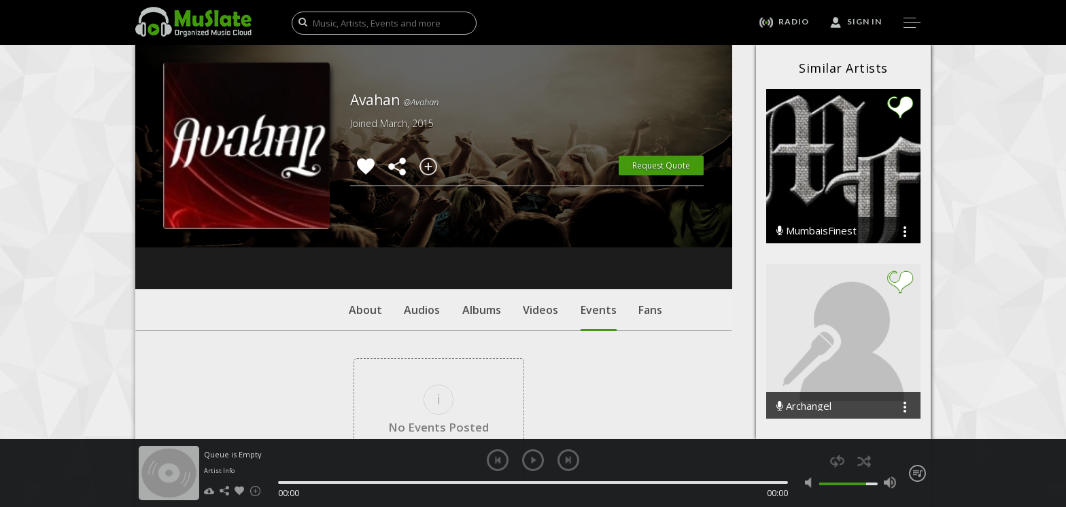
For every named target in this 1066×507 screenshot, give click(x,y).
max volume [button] (889, 482)
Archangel (803, 406)
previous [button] (498, 460)
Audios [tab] (422, 227)
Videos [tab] (540, 227)
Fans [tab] (650, 227)
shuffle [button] (863, 461)
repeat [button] (837, 461)
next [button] (568, 460)
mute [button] (811, 482)
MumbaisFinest (816, 231)
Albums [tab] (481, 227)
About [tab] (365, 227)
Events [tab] (599, 234)
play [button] (533, 460)
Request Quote (661, 165)
